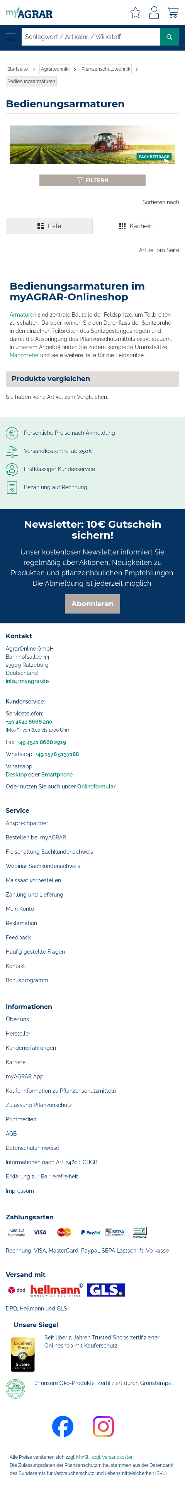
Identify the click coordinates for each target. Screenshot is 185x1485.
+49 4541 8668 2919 (41, 742)
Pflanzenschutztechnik (105, 69)
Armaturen (23, 315)
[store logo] (26, 12)
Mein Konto (20, 909)
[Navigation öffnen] (10, 37)
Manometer (24, 355)
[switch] (92, 226)
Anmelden (154, 12)
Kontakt (15, 966)
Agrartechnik (54, 69)
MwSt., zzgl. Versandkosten (105, 1457)
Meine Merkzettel (135, 12)
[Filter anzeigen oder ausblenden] (92, 180)
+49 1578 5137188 (57, 754)
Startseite (17, 69)
